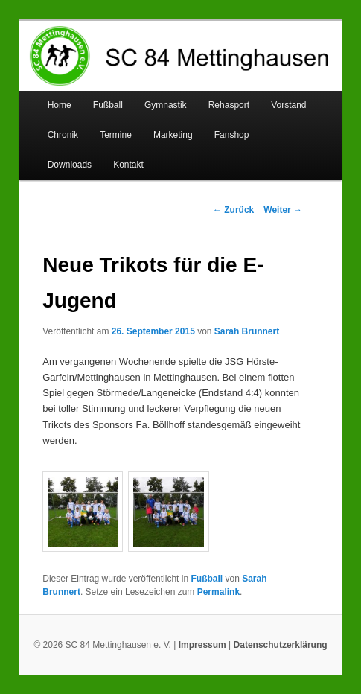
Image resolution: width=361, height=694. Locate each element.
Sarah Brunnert (246, 331)
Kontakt (128, 164)
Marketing (173, 135)
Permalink (218, 592)
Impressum (202, 645)
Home (59, 105)
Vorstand (288, 105)
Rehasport (228, 105)
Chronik (63, 135)
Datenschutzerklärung (281, 645)
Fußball (108, 105)
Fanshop (231, 135)
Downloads (70, 164)
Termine (116, 135)
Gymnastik (165, 105)
